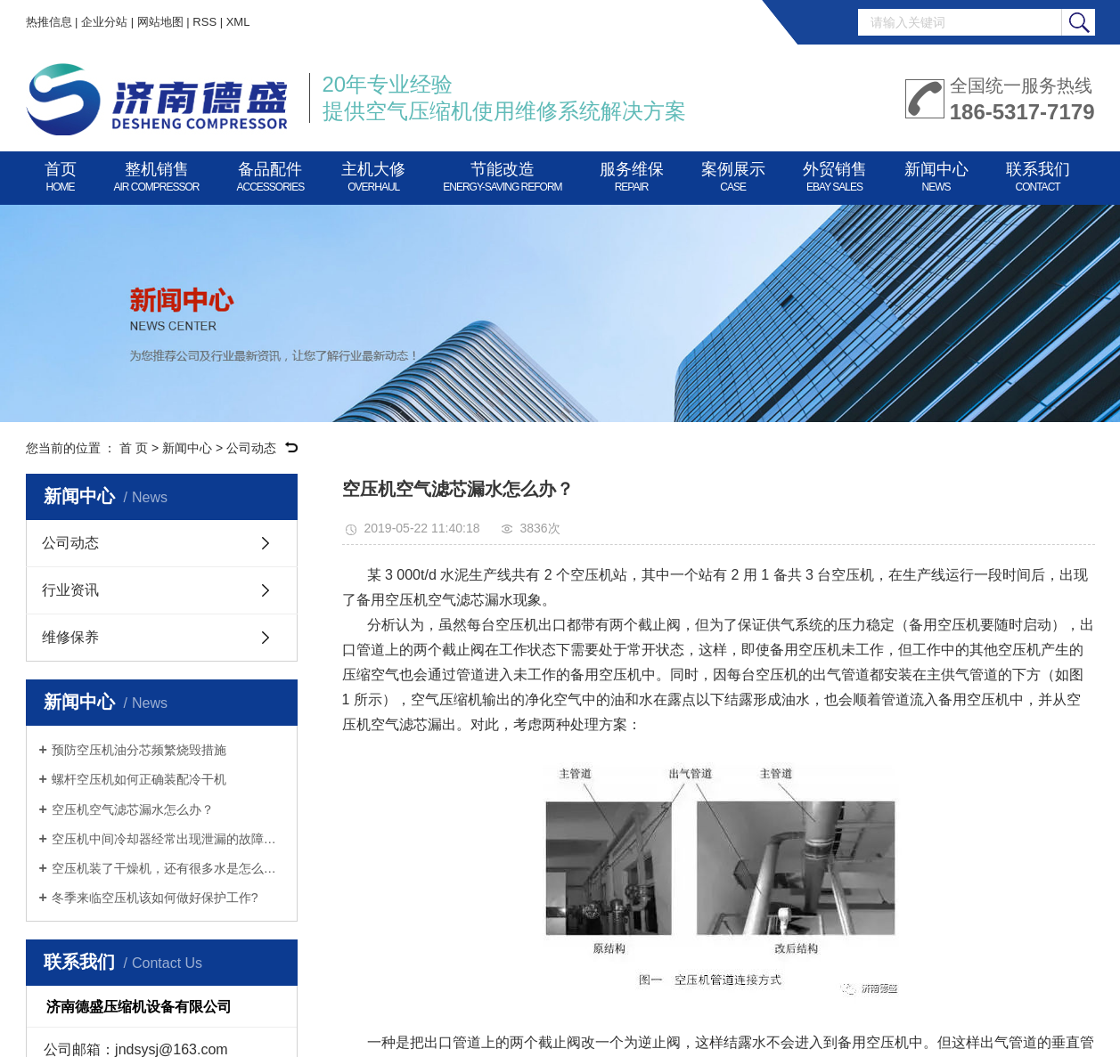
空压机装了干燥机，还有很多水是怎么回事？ (168, 868)
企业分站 (104, 21)
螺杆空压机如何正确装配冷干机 (139, 779)
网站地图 (160, 21)
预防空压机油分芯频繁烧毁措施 (139, 750)
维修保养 (70, 637)
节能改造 (502, 173)
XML (238, 21)
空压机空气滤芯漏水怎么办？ (133, 809)
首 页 (133, 448)
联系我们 (1038, 173)
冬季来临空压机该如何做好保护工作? (155, 897)
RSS (204, 21)
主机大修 (373, 173)
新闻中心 (936, 173)
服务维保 (632, 173)
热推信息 (49, 21)
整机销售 (157, 173)
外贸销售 (835, 173)
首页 (61, 173)
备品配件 (271, 173)
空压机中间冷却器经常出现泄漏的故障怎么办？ (168, 839)
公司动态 (251, 448)
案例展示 (733, 173)
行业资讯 (70, 590)
